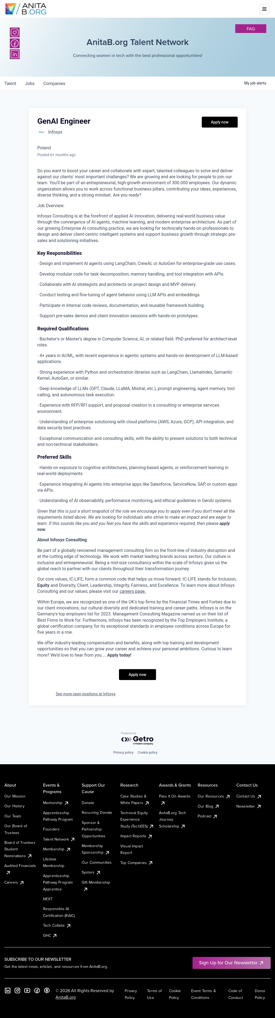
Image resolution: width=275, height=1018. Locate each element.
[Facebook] (15, 43)
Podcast (208, 816)
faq (251, 29)
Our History (14, 806)
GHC (50, 935)
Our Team (12, 816)
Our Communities (97, 862)
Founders (51, 829)
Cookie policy (147, 752)
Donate (88, 802)
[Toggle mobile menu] (264, 9)
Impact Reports (136, 836)
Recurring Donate (97, 812)
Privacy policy (123, 752)
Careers (14, 882)
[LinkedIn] (15, 54)
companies (54, 83)
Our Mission (14, 796)
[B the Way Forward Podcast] (47, 990)
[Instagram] (15, 32)
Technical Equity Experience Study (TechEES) (137, 819)
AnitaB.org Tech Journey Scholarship (172, 819)
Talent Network (59, 839)
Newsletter (249, 806)
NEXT (48, 899)
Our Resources (214, 796)
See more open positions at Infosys (85, 694)
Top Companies (136, 862)
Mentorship (56, 802)
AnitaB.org (66, 997)
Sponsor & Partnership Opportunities (93, 829)
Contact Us (249, 796)
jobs (30, 83)
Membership (57, 849)
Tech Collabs (57, 925)
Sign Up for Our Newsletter (231, 962)
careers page (132, 591)
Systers (91, 872)
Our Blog (209, 806)
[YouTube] (27, 990)
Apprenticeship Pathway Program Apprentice (58, 882)
